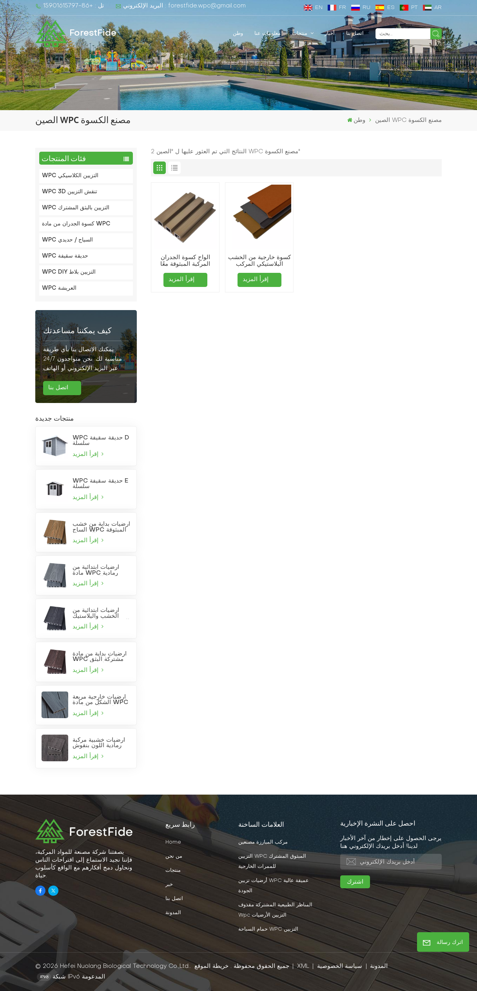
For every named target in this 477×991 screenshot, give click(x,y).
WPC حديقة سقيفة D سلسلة (101, 440)
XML (303, 966)
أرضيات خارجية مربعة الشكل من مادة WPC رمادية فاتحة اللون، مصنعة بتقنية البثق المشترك (100, 700)
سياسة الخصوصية (339, 966)
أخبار (330, 33)
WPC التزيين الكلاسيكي (70, 175)
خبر (169, 884)
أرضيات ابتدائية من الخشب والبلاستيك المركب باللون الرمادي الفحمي (101, 613)
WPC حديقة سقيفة (65, 256)
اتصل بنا (355, 33)
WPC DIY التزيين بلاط (69, 272)
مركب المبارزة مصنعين (263, 842)
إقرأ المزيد (88, 454)
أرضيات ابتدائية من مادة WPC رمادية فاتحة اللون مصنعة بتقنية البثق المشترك (99, 570)
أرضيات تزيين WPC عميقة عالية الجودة (273, 885)
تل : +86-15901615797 (69, 6)
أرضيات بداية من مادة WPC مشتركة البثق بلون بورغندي (100, 656)
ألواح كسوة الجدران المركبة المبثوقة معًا (185, 261)
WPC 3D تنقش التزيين (69, 191)
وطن (238, 33)
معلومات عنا (267, 33)
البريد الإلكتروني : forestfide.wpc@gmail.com (180, 6)
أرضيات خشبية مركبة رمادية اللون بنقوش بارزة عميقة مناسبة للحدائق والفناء (99, 743)
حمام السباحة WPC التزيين (268, 929)
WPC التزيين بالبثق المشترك (75, 208)
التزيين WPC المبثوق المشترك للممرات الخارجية (272, 861)
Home (173, 842)
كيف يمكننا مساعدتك (77, 331)
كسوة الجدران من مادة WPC (76, 224)
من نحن (173, 856)
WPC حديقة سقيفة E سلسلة (100, 483)
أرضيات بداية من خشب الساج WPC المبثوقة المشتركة (101, 527)
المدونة (173, 913)
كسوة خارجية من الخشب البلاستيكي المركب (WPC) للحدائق (259, 261)
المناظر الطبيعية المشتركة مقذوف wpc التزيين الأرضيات (275, 910)
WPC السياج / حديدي (67, 240)
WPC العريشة (59, 288)
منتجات (300, 33)
